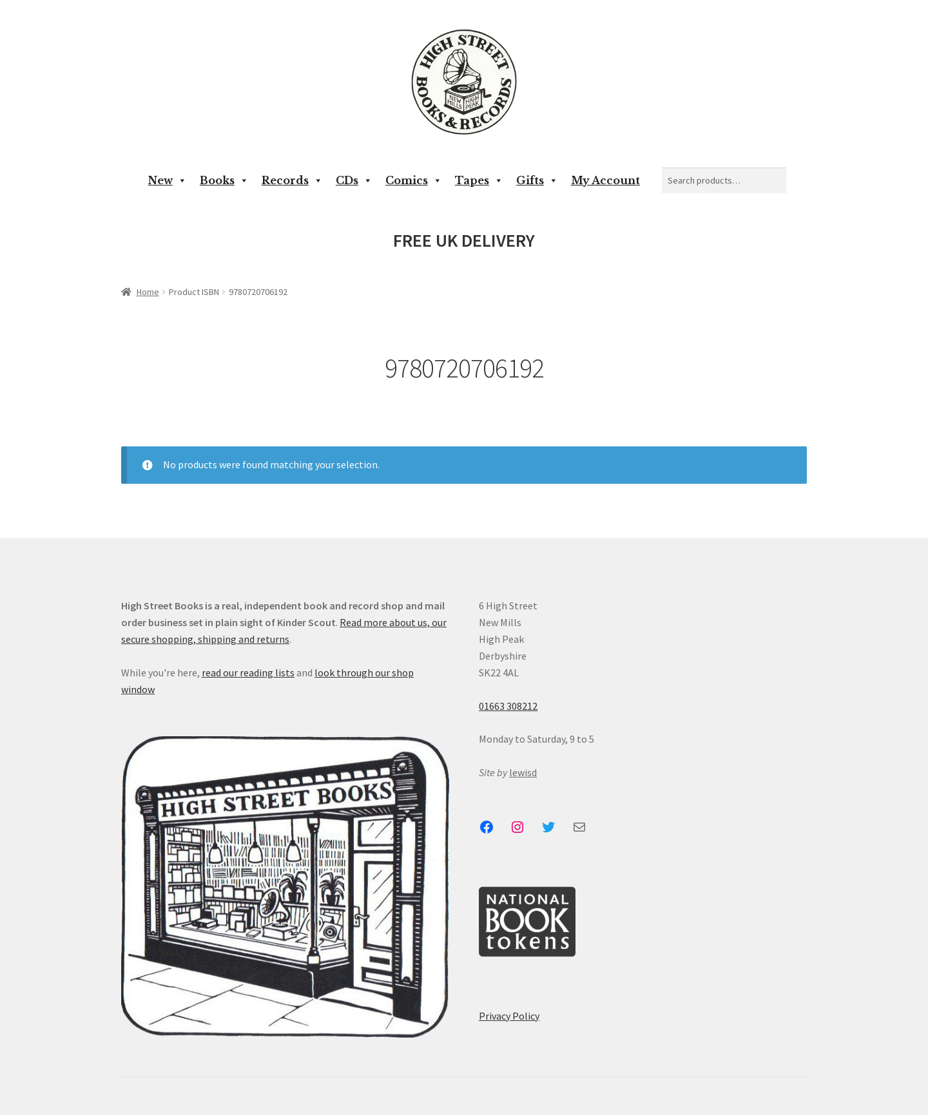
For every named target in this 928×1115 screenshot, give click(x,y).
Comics (413, 180)
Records (292, 180)
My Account (605, 180)
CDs (354, 180)
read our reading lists (248, 672)
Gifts (537, 180)
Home (148, 292)
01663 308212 (508, 706)
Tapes (479, 180)
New (167, 180)
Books (224, 180)
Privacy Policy (509, 1015)
